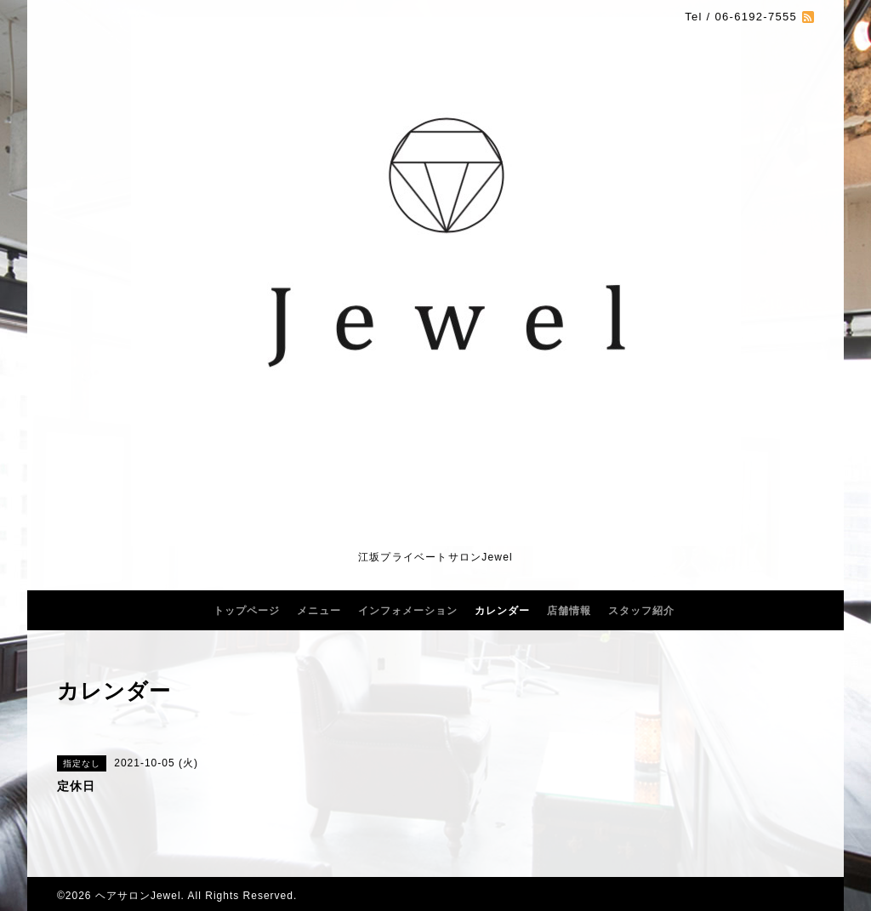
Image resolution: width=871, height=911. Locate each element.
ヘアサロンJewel (138, 896)
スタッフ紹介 (641, 611)
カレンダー (502, 611)
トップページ (246, 611)
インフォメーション (408, 611)
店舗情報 (569, 611)
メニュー (319, 611)
